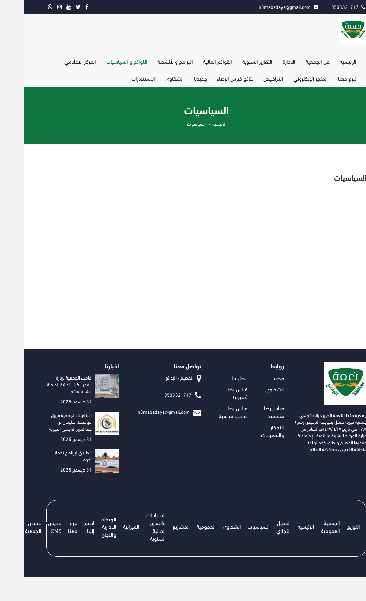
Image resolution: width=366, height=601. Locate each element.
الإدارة (265, 61)
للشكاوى (251, 389)
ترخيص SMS (31, 526)
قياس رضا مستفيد (251, 411)
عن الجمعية (294, 61)
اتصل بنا (216, 378)
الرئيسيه (324, 61)
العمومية (182, 526)
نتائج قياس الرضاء (212, 78)
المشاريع (157, 526)
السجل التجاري (260, 526)
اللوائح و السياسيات (103, 61)
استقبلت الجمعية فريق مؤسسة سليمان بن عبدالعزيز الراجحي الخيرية (47, 421)
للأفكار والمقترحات (249, 430)
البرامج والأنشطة (151, 61)
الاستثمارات (120, 78)
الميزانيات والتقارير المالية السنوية (132, 526)
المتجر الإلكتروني (287, 78)
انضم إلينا (66, 526)
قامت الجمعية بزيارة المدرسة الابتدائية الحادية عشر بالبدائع (46, 384)
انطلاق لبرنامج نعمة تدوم (49, 456)
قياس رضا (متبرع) (214, 393)
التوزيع (329, 526)
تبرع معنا (324, 78)
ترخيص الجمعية (9, 526)
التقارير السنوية (234, 61)
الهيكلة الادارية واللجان (85, 526)
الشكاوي (151, 78)
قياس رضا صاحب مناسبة (209, 411)
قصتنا (255, 378)
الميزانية (108, 526)
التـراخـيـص (250, 78)
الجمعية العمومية (307, 526)
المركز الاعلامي (57, 61)
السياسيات (235, 526)
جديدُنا (176, 78)
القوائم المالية (194, 61)
